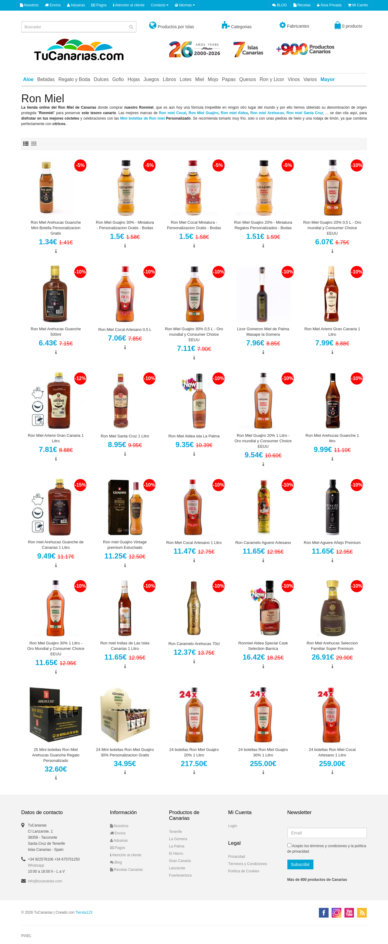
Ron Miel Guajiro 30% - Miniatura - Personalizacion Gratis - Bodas (125, 225)
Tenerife (175, 832)
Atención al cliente (129, 5)
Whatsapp (36, 865)
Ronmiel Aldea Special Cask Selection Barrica (263, 646)
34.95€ (125, 763)
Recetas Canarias (126, 870)
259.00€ (332, 763)
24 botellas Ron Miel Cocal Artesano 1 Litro (332, 752)
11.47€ (193, 551)
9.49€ (55, 556)
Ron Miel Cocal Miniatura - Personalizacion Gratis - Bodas (194, 225)
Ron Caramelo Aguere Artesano (263, 542)
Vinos (294, 79)
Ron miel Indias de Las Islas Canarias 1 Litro (125, 646)
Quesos (247, 79)
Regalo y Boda (74, 79)
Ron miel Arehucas (267, 113)
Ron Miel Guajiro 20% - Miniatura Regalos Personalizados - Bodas (263, 225)
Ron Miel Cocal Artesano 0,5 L (125, 329)
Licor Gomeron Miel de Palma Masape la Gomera (263, 332)
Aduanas (76, 5)
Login (232, 826)
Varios (310, 79)
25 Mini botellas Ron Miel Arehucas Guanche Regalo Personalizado (55, 755)
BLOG (279, 5)
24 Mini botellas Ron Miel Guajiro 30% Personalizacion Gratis (125, 752)
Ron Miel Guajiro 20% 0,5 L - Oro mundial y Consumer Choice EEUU (332, 228)
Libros (169, 79)
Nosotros (29, 5)
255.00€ (263, 763)
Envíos (53, 5)
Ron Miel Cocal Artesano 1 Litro (194, 542)
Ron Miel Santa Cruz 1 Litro (125, 436)
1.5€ (125, 236)
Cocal (181, 113)
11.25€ (124, 556)
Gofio (118, 79)
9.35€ (194, 444)
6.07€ (332, 242)
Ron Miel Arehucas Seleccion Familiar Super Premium (332, 646)
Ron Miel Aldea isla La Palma (193, 436)
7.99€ (332, 343)
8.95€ (125, 444)
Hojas (134, 79)
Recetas (302, 5)
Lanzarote (177, 868)
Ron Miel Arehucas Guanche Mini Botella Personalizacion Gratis (56, 228)
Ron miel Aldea (234, 113)
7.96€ (263, 343)
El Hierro (176, 853)
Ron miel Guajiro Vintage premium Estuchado (125, 545)
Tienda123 (83, 912)
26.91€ (332, 657)
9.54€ (263, 455)
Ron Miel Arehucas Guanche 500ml (56, 332)
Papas (229, 79)
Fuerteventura (180, 875)
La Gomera (178, 839)
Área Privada (329, 5)
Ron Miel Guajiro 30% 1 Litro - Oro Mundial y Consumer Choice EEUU (56, 648)
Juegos (151, 79)
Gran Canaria (180, 861)
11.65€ (262, 551)
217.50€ (194, 763)
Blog (116, 862)
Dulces (101, 79)
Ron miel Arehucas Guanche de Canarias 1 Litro (56, 545)
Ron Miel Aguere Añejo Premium (332, 542)
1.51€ (263, 236)
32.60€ (56, 769)
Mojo (213, 79)
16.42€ (262, 657)
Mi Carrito (358, 5)
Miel (199, 79)
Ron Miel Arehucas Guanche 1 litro (332, 438)
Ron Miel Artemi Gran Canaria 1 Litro (332, 332)
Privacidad (236, 856)
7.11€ (194, 348)
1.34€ (56, 242)
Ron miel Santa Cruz (304, 113)
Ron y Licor (271, 79)
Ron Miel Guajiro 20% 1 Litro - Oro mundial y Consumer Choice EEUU (263, 441)
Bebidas (46, 79)
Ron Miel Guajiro (203, 113)
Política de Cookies (243, 871)
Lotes (186, 79)
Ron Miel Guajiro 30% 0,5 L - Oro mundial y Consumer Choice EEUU (194, 334)
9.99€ (332, 449)
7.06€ (125, 338)
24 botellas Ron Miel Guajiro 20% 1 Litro (194, 752)
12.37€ (193, 652)
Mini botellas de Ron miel (142, 118)
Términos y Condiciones (247, 864)
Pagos (98, 5)
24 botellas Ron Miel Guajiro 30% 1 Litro (263, 752)
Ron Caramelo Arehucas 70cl (193, 643)
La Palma (177, 846)
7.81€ (56, 449)
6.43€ (56, 343)
